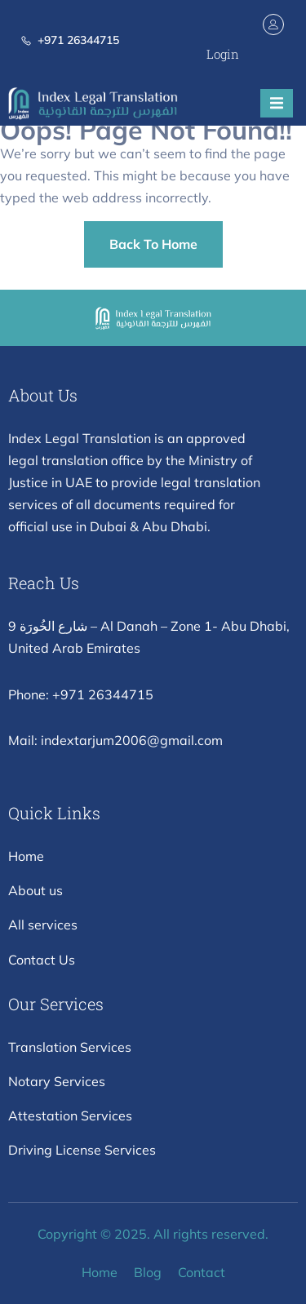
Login (222, 54)
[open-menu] (276, 103)
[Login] (273, 24)
